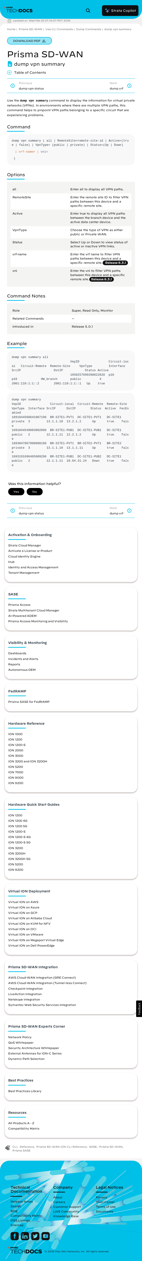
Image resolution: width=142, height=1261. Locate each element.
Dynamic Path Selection (26, 1058)
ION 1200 (15, 739)
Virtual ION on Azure (23, 907)
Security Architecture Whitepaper (33, 1047)
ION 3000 (15, 755)
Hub (11, 561)
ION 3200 (15, 848)
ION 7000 (15, 772)
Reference (27, 1146)
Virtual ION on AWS (23, 901)
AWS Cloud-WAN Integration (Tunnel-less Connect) (47, 982)
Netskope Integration (24, 999)
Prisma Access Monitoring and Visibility (38, 621)
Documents (104, 1211)
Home (11, 29)
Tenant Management (23, 572)
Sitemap (17, 1225)
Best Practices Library (24, 1091)
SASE (93, 1146)
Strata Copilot (120, 10)
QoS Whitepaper (21, 1042)
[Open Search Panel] (89, 10)
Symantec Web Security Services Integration (42, 1004)
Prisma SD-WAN (30, 29)
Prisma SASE (21, 1150)
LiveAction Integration (25, 994)
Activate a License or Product (30, 550)
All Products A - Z (21, 1123)
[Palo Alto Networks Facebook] (15, 1239)
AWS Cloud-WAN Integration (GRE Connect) (42, 977)
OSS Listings (20, 1220)
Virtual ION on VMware (25, 934)
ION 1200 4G (17, 820)
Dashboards (17, 653)
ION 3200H (17, 853)
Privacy (101, 1197)
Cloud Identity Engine (24, 556)
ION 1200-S (17, 744)
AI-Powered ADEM (22, 615)
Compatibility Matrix (23, 1128)
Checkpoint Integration (25, 988)
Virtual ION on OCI (22, 929)
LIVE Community (66, 1211)
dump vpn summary (117, 29)
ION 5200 (15, 766)
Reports (14, 664)
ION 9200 (15, 783)
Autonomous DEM (22, 669)
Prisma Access (19, 604)
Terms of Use (106, 1206)
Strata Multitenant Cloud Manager (33, 610)
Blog (14, 1210)
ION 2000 (15, 750)
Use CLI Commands (59, 29)
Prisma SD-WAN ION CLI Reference (61, 1146)
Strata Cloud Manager (24, 545)
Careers (59, 1202)
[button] (139, 1009)
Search (16, 1206)
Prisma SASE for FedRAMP (28, 701)
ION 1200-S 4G (19, 836)
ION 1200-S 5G (19, 842)
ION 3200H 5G (19, 858)
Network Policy (20, 1037)
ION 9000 (15, 777)
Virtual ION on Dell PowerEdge (31, 945)
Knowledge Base (66, 1216)
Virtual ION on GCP (22, 912)
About (57, 1197)
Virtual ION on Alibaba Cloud (30, 918)
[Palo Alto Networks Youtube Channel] (45, 1239)
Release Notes (22, 1201)
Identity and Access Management (33, 567)
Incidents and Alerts (23, 658)
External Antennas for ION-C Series (35, 1053)
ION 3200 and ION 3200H (27, 761)
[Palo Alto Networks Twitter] (35, 1239)
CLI (14, 1146)
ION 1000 (15, 734)
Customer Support (67, 1206)
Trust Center (105, 1202)
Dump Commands (88, 29)
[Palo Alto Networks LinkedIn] (25, 1239)
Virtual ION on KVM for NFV (29, 923)
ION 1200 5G (17, 826)
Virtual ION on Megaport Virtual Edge (36, 940)
